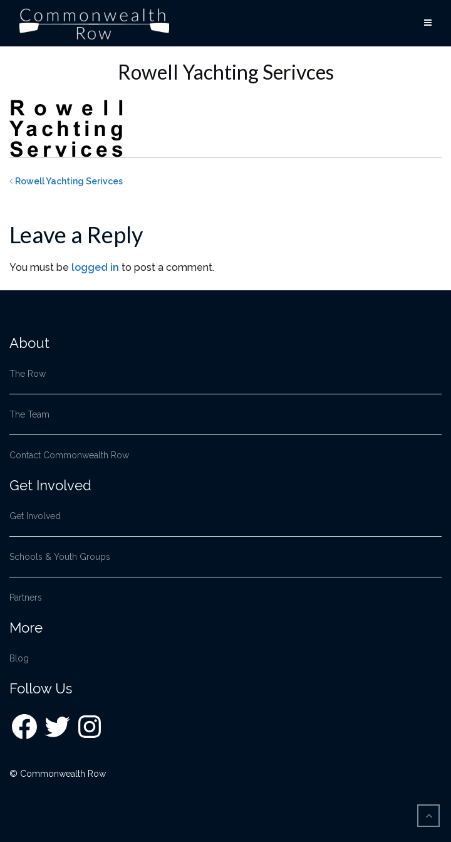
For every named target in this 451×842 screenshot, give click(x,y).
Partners (25, 597)
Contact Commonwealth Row (69, 455)
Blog (19, 658)
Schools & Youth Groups (59, 557)
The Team (29, 414)
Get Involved (35, 516)
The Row (27, 374)
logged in (95, 267)
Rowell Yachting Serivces (69, 181)
